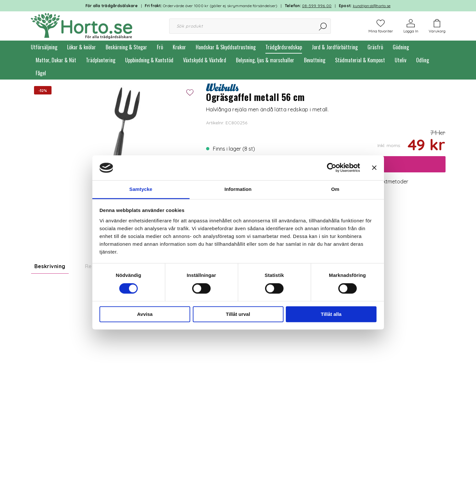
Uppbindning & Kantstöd (149, 60)
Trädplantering (100, 60)
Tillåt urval (238, 314)
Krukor (179, 47)
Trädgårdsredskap (283, 47)
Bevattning (314, 60)
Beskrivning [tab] (49, 266)
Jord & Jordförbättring (335, 47)
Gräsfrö (375, 47)
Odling (422, 60)
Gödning (401, 47)
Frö (160, 47)
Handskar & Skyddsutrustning (226, 47)
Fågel (41, 73)
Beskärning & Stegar (126, 47)
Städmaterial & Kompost (360, 60)
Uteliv (400, 60)
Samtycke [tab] (140, 189)
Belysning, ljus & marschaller (265, 60)
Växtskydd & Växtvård (204, 60)
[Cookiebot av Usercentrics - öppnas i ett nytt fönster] (331, 168)
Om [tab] (335, 189)
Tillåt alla (331, 314)
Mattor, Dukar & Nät (56, 60)
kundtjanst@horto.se (372, 5)
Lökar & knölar (81, 47)
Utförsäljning (44, 47)
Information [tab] (238, 189)
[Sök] (323, 26)
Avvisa (145, 314)
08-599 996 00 (316, 5)
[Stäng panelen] (374, 168)
